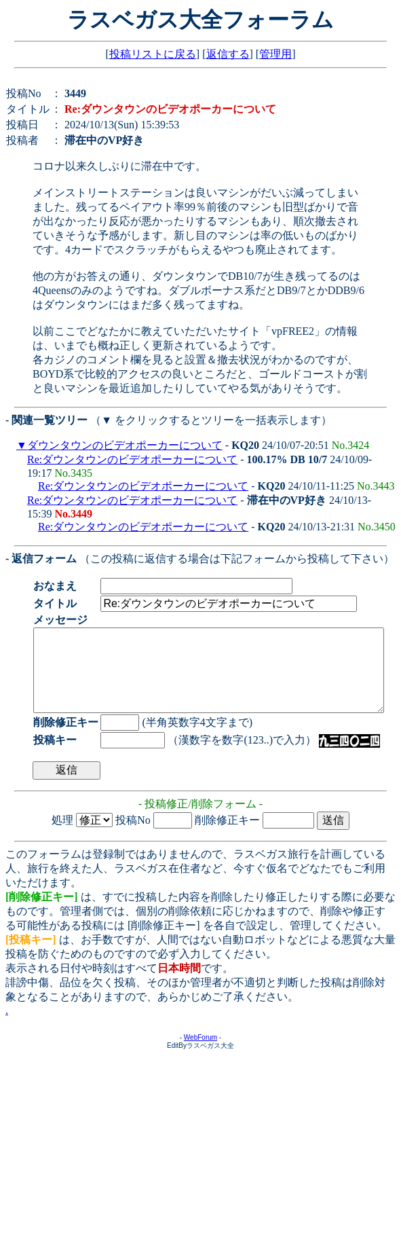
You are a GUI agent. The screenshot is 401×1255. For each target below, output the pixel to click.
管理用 (275, 54)
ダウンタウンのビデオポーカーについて (125, 445)
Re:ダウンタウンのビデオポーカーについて (132, 459)
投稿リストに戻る (152, 54)
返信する (228, 54)
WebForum (200, 1053)
